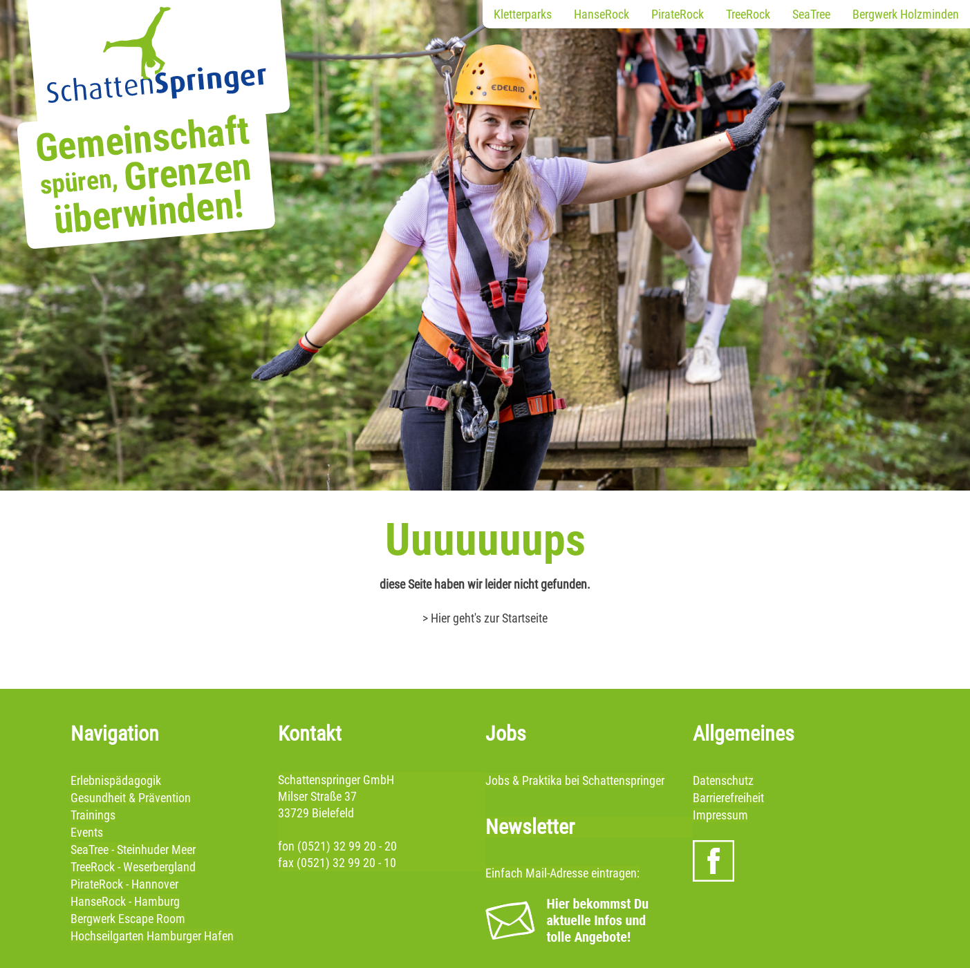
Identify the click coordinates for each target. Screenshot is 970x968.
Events (87, 832)
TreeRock (748, 14)
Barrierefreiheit (728, 797)
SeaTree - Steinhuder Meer (133, 849)
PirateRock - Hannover (124, 884)
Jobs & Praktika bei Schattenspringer (574, 780)
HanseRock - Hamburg (125, 901)
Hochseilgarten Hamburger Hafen (152, 936)
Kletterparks (523, 14)
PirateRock (677, 14)
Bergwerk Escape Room (128, 918)
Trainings (93, 815)
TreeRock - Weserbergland (133, 867)
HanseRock (601, 14)
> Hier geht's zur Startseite (485, 618)
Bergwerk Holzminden (905, 14)
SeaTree (811, 14)
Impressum (720, 815)
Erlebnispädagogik (116, 780)
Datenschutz (723, 780)
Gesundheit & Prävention (131, 797)
